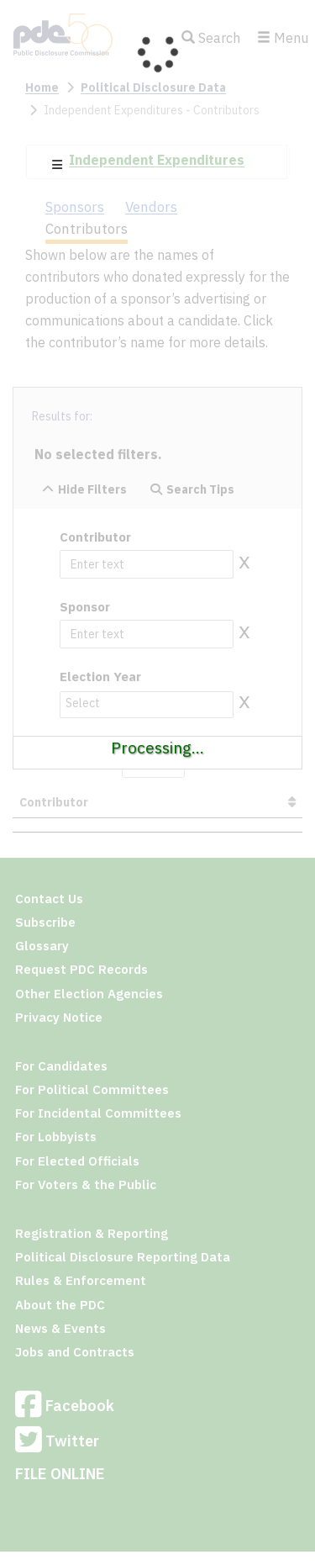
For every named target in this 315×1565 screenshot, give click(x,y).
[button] (57, 164)
